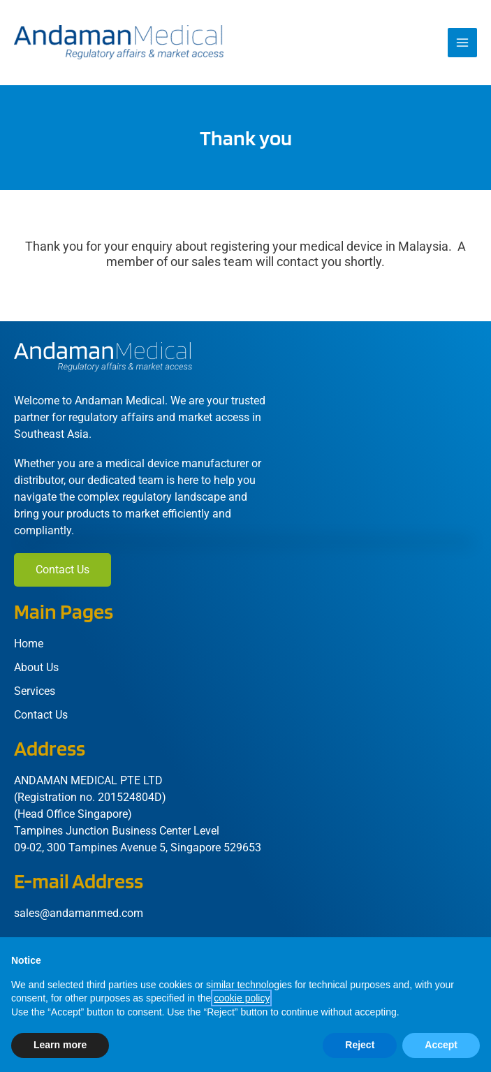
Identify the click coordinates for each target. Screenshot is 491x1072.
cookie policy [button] (241, 998)
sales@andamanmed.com (78, 913)
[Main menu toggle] (462, 42)
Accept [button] (441, 1044)
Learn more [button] (60, 1044)
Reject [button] (359, 1044)
